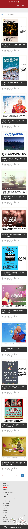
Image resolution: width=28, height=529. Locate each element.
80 (2, 478)
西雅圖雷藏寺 (6, 508)
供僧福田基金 (6, 485)
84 (14, 478)
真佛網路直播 (6, 506)
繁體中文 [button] (23, 6)
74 (7, 475)
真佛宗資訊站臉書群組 (8, 492)
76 (13, 475)
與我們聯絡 (5, 489)
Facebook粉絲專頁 (7, 494)
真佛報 (4, 515)
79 (22, 475)
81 (5, 478)
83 (11, 478)
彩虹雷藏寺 (5, 510)
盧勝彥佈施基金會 (7, 521)
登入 (15, 5)
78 (19, 475)
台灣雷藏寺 (5, 512)
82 (8, 478)
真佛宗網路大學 (6, 501)
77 (16, 475)
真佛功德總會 (6, 503)
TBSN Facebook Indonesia (9, 499)
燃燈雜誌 (5, 517)
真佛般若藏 (5, 519)
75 (10, 475)
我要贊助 (5, 483)
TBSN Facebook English (8, 496)
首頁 (2, 14)
